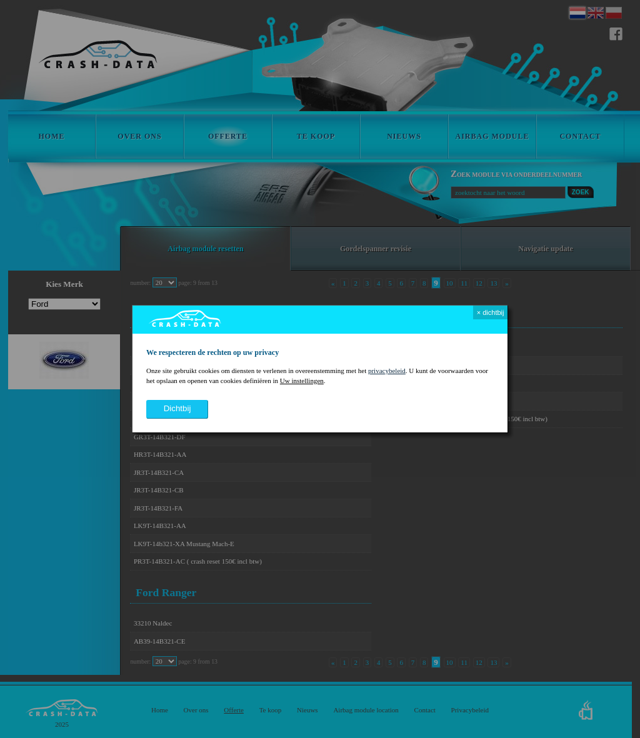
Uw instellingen (302, 380)
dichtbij (177, 408)
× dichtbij (490, 312)
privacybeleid (387, 370)
